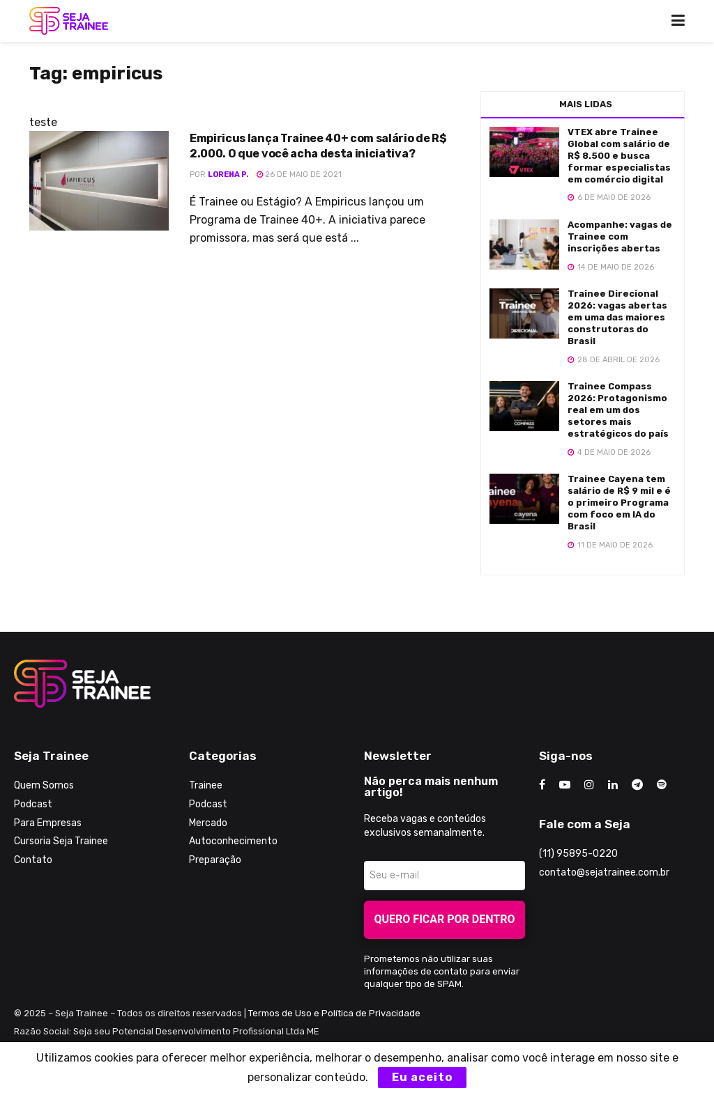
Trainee (205, 785)
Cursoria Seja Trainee (61, 841)
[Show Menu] (678, 21)
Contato (33, 860)
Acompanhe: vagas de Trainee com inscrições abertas (620, 236)
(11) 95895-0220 (578, 854)
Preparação (215, 860)
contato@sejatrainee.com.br (604, 872)
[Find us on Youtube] (564, 785)
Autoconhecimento (233, 841)
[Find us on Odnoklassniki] (662, 785)
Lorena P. (228, 174)
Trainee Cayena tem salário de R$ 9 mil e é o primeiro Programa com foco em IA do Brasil (619, 502)
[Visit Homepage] (68, 21)
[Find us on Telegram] (637, 785)
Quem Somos (44, 785)
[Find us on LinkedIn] (613, 785)
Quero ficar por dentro (444, 919)
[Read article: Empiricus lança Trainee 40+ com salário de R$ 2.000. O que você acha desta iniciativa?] (99, 181)
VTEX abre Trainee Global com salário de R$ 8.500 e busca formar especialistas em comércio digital (619, 156)
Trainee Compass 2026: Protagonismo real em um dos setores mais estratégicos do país (618, 410)
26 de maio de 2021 (299, 174)
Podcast (33, 804)
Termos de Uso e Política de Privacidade (334, 1013)
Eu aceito (422, 1077)
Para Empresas (48, 823)
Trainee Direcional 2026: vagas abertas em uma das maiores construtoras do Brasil (617, 317)
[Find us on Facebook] (542, 785)
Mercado (208, 823)
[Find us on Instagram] (589, 785)
